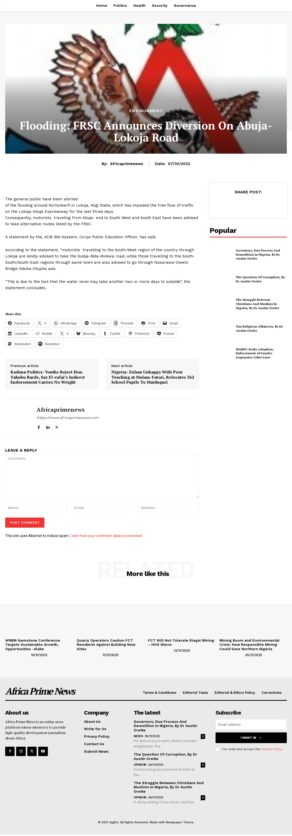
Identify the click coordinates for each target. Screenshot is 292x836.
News (138, 736)
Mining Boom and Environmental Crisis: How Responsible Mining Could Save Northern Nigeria (249, 644)
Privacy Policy (271, 749)
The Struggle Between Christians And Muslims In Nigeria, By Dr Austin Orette (257, 304)
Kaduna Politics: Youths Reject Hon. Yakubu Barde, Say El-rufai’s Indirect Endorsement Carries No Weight (47, 377)
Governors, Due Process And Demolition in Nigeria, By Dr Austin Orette (258, 254)
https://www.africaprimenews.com (68, 418)
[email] (251, 724)
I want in (251, 738)
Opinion (140, 764)
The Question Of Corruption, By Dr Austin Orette (260, 279)
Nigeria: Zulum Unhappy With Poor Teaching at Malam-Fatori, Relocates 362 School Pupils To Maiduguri (152, 377)
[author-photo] (17, 655)
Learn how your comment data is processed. (106, 536)
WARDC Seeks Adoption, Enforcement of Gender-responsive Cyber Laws (255, 353)
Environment (146, 111)
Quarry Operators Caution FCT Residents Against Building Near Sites (106, 644)
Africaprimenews (126, 163)
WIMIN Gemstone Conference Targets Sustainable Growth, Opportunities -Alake (32, 644)
